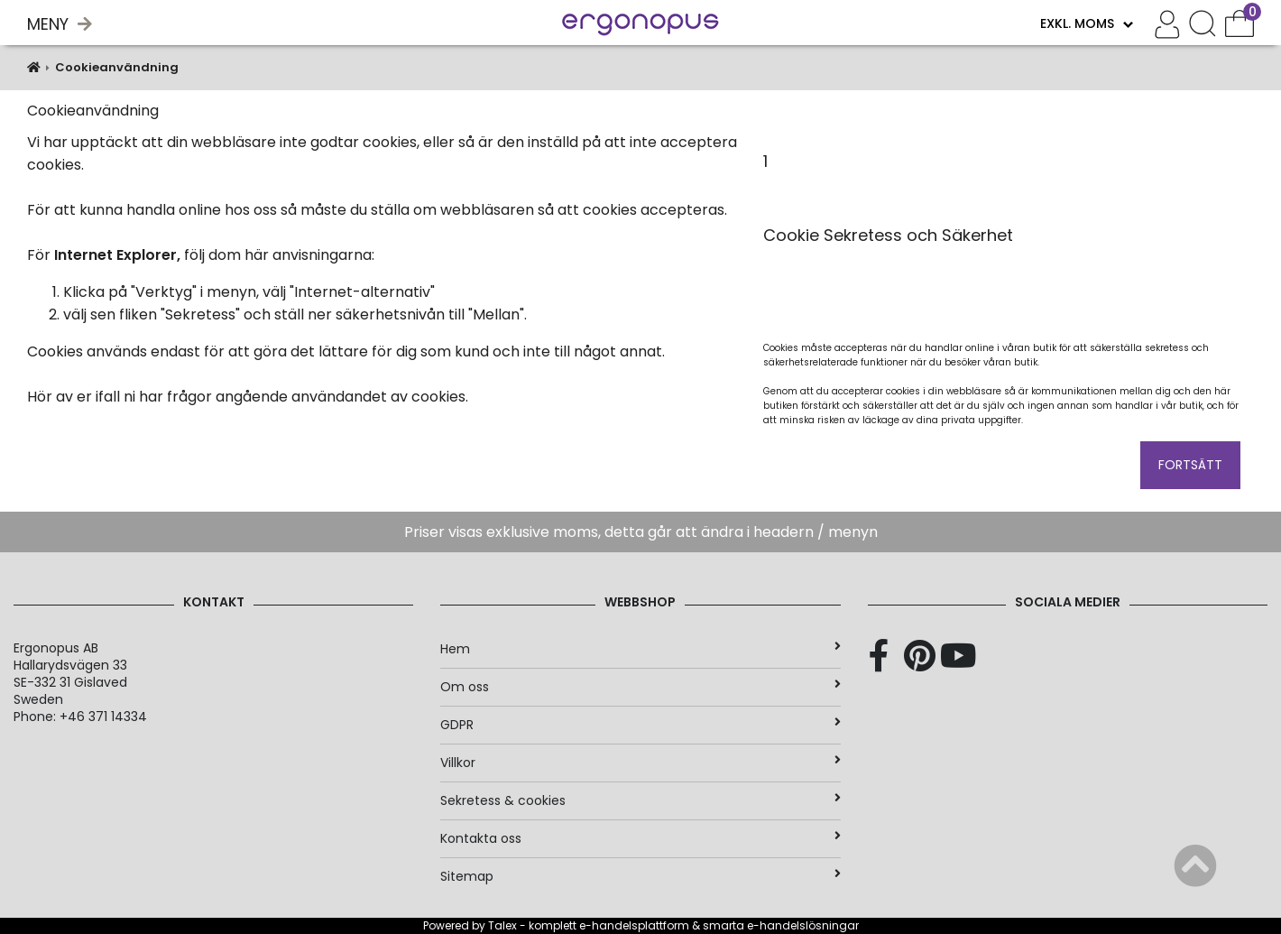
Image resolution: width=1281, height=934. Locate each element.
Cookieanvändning (117, 67)
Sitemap (640, 876)
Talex (502, 925)
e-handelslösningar (803, 925)
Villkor (640, 763)
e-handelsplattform (634, 925)
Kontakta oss (640, 838)
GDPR (640, 725)
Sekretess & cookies (640, 800)
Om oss (640, 687)
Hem (640, 649)
